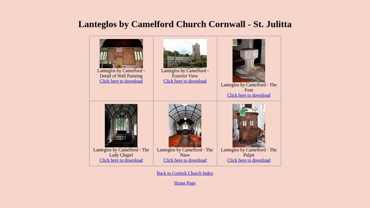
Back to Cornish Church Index (185, 173)
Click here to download (121, 81)
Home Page (185, 183)
